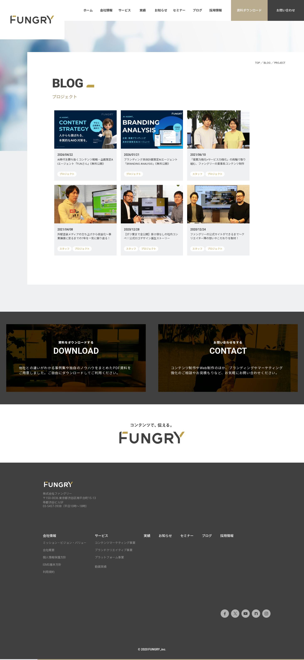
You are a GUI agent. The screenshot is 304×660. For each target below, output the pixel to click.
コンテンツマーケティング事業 (115, 543)
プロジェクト (66, 174)
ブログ (197, 10)
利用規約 (48, 572)
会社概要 (48, 551)
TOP (257, 62)
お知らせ (161, 10)
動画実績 (100, 567)
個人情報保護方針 (54, 558)
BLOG (267, 62)
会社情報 (106, 10)
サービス (124, 10)
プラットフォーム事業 (109, 558)
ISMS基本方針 (52, 565)
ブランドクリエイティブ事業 (113, 551)
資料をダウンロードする (76, 358)
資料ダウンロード (249, 10)
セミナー (179, 10)
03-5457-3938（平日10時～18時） (66, 507)
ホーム (88, 10)
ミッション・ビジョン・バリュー (65, 543)
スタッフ (197, 174)
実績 (143, 10)
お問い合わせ (285, 10)
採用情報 (215, 10)
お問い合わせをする (228, 358)
